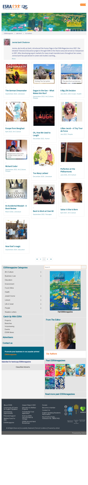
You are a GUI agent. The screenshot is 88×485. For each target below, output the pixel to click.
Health (79, 94)
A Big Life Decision (68, 90)
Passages (48, 214)
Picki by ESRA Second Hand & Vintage (27, 417)
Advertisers (8, 337)
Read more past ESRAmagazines (60, 394)
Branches (8, 323)
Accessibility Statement (27, 428)
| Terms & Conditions (40, 428)
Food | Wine (9, 288)
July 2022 (63, 134)
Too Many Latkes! (40, 173)
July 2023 (63, 94)
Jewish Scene (10, 296)
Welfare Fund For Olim (9, 419)
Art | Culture (49, 96)
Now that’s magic (12, 246)
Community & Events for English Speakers (11, 408)
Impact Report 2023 (29, 405)
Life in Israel (72, 94)
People (35, 98)
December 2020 (38, 176)
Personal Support (9, 416)
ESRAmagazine (9, 422)
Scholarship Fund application (28, 412)
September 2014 (11, 249)
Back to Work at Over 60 (43, 211)
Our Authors (51, 353)
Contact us (7, 343)
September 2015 (39, 214)
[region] (44, 22)
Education (21, 249)
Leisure (7, 300)
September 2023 (11, 94)
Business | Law (10, 276)
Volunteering (9, 326)
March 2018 (9, 211)
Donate (44, 405)
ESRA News (9, 332)
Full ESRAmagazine (65, 312)
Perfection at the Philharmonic (67, 170)
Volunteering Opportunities (8, 412)
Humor (47, 138)
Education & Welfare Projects (29, 408)
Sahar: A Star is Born (69, 209)
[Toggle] (41, 272)
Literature (21, 94)
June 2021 (63, 175)
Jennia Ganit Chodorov (21, 42)
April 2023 (8, 131)
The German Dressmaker (16, 90)
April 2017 (63, 212)
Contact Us (46, 410)
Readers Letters (10, 312)
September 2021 (11, 169)
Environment (9, 284)
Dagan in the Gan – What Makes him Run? (43, 92)
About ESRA (8, 405)
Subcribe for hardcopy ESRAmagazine (16, 362)
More (14, 59)
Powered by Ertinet (79, 433)
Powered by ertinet (53, 428)
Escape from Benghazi (14, 128)
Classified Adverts (23, 367)
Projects (8, 320)
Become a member (48, 408)
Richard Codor (11, 166)
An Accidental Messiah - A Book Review (16, 207)
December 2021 (38, 138)
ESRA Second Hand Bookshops (29, 422)
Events (7, 329)
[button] (70, 411)
